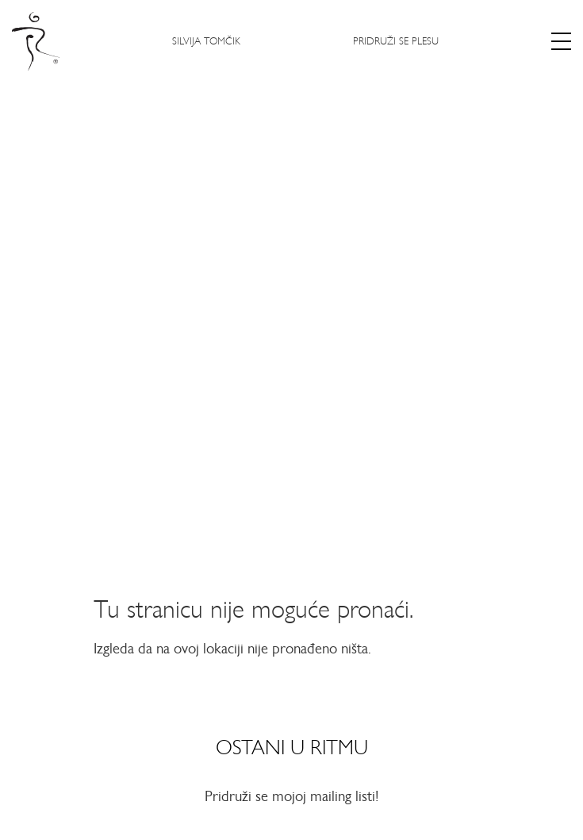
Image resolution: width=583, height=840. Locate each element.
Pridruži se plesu (396, 41)
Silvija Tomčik (206, 41)
